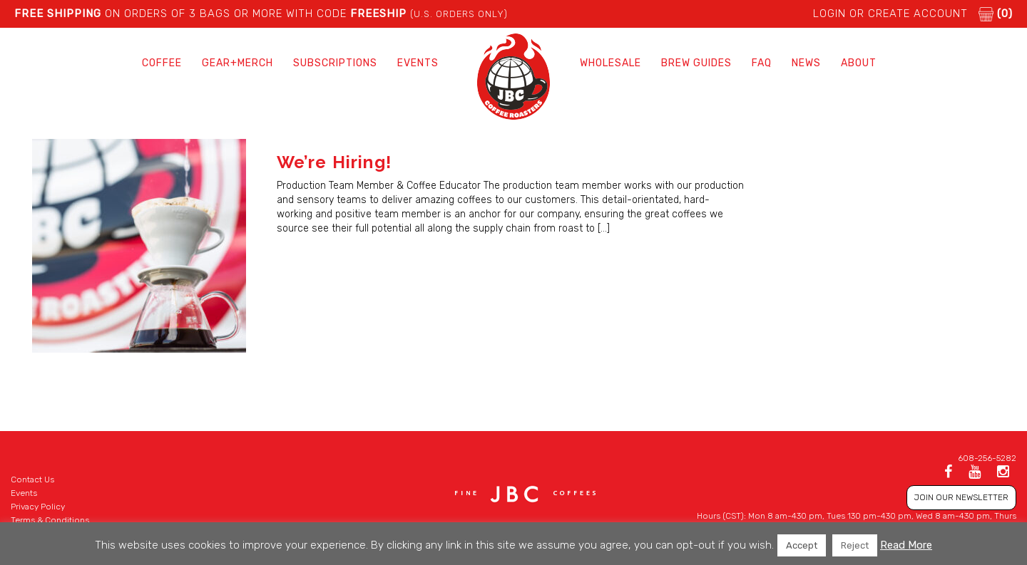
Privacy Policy (38, 507)
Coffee (162, 63)
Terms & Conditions (50, 520)
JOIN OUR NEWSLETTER (961, 497)
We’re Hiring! (334, 162)
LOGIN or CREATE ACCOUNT (890, 13)
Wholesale (610, 63)
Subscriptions (335, 63)
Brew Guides (696, 63)
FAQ (762, 63)
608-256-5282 (987, 458)
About (859, 63)
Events (418, 63)
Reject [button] (855, 545)
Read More (906, 545)
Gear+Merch (237, 63)
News (806, 63)
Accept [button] (801, 545)
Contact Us (32, 479)
